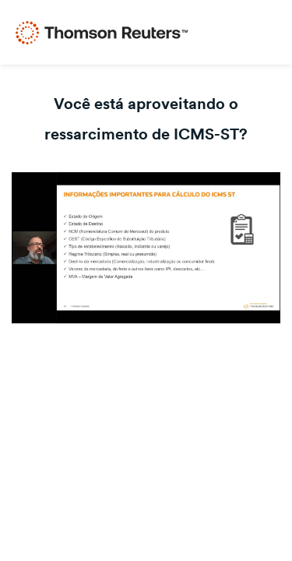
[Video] (146, 247)
